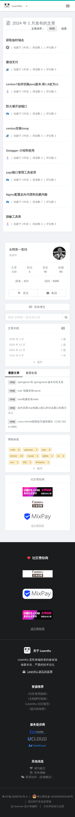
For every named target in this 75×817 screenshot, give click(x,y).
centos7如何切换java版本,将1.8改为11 (32, 84)
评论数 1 (51, 135)
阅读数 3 (38, 135)
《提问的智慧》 (37, 708)
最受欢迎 (31, 372)
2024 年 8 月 (37, 356)
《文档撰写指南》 (37, 698)
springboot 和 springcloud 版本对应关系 (35, 382)
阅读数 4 (38, 91)
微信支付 (12, 62)
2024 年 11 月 (37, 350)
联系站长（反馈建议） (37, 777)
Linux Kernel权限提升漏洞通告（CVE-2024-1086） (37, 424)
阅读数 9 (38, 69)
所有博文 (37, 307)
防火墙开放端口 (16, 106)
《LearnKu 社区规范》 (37, 703)
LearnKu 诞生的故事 (40, 671)
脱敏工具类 (13, 216)
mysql (33, 456)
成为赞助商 (37, 525)
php (46, 449)
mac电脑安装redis (23, 399)
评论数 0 (51, 47)
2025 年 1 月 (37, 339)
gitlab (47, 456)
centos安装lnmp (17, 128)
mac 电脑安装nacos (24, 391)
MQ (27, 462)
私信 (51, 293)
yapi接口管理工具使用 (21, 172)
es (60, 456)
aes (14, 462)
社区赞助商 (37, 558)
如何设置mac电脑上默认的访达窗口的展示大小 (37, 410)
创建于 (21, 47)
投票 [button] (64, 28)
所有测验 (38, 772)
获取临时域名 (15, 40)
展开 (37, 362)
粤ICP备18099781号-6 (14, 796)
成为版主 (38, 768)
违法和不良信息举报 (39, 801)
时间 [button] (52, 28)
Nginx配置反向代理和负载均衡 (26, 194)
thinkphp (42, 462)
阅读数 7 (38, 201)
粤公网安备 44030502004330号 (52, 796)
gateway (30, 449)
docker (16, 456)
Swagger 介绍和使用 (20, 150)
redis (15, 449)
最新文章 (13, 372)
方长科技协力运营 (53, 806)
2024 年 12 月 (37, 345)
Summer (19, 806)
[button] (66, 317)
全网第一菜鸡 (18, 249)
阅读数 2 (38, 179)
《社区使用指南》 (37, 693)
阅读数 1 (38, 47)
